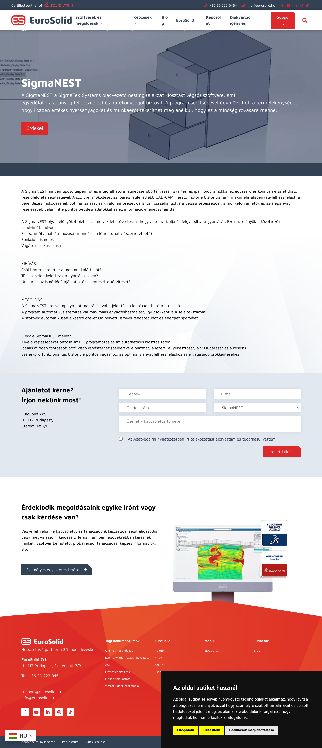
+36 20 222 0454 (223, 5)
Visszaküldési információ (122, 686)
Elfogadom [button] (185, 730)
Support (283, 20)
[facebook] (283, 5)
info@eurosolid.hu (261, 5)
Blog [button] (165, 20)
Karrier (160, 665)
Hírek (158, 657)
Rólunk (159, 650)
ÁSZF (108, 665)
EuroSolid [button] (185, 20)
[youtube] (290, 5)
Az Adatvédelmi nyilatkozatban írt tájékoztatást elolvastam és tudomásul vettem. (202, 439)
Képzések (143, 17)
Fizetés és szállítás (117, 672)
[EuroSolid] (42, 641)
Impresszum (70, 742)
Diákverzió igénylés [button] (240, 20)
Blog (257, 650)
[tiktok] (308, 5)
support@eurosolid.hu (41, 691)
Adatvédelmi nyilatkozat (38, 742)
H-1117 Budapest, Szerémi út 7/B (51, 665)
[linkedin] (296, 5)
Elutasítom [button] (211, 730)
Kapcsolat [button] (213, 20)
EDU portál (211, 650)
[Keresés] (305, 20)
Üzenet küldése (282, 451)
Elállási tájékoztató (118, 679)
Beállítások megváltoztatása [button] (251, 730)
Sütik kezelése (95, 742)
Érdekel (34, 128)
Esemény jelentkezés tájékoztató (127, 657)
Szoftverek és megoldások (88, 20)
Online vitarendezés (119, 650)
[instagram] (302, 5)
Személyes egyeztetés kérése (56, 569)
